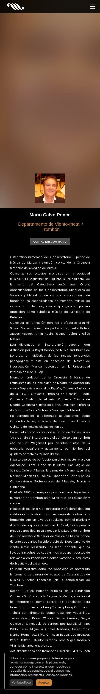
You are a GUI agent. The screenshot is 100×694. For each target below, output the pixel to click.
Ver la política (20, 682)
